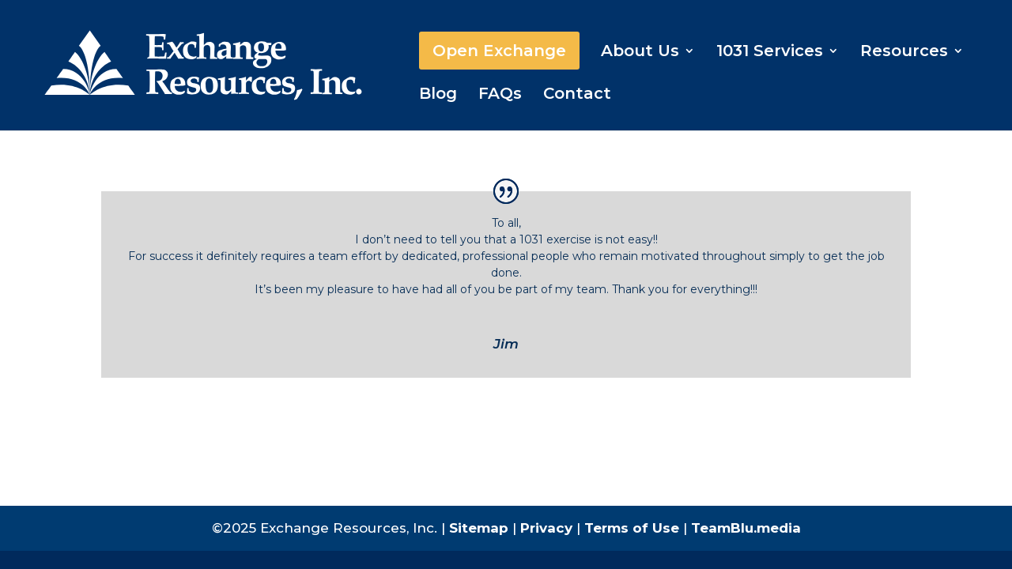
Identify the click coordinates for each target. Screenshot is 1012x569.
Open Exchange (499, 50)
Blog (438, 95)
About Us (640, 52)
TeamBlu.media (746, 528)
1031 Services (769, 52)
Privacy (546, 528)
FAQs (500, 95)
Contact (577, 95)
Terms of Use (631, 528)
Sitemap (478, 528)
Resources (904, 52)
